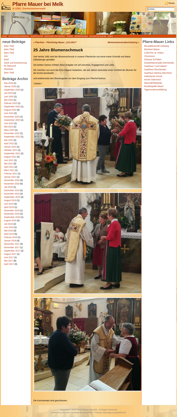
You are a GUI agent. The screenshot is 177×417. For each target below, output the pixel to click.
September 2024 (12, 106)
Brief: (6, 59)
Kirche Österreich (152, 79)
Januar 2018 (10, 240)
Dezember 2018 (11, 210)
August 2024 (10, 110)
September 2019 (12, 197)
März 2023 (9, 130)
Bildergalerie (81, 36)
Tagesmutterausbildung (155, 89)
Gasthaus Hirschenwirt (155, 69)
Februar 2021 (10, 173)
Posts (172, 3)
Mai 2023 (8, 126)
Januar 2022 (10, 147)
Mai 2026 (8, 83)
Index (110, 36)
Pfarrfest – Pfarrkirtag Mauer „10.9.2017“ (56, 42)
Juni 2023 (8, 123)
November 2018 (11, 214)
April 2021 (9, 167)
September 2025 (12, 90)
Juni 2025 (8, 96)
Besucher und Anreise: (55, 36)
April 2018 (9, 234)
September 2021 (12, 153)
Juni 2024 (8, 113)
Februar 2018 (10, 237)
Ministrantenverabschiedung (122, 42)
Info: (6, 56)
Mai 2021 (8, 163)
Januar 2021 (10, 177)
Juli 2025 (8, 93)
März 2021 (9, 170)
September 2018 (12, 217)
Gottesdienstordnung (18, 36)
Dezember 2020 (11, 180)
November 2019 (11, 193)
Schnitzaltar (37, 36)
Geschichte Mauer (97, 36)
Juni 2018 (8, 227)
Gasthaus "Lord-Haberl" (155, 66)
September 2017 (12, 251)
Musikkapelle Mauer (154, 86)
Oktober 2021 (10, 150)
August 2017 (10, 254)
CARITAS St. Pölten (154, 53)
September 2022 (12, 136)
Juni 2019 (8, 204)
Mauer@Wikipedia (153, 83)
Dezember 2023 (11, 116)
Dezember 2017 (11, 244)
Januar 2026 (10, 86)
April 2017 (9, 264)
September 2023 (12, 120)
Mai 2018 (8, 230)
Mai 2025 (8, 100)
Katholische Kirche (153, 76)
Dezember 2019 (11, 190)
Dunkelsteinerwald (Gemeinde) (159, 63)
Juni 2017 (8, 257)
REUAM (65, 412)
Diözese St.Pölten (152, 59)
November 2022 (11, 133)
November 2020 (11, 183)
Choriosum (149, 56)
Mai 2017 (8, 260)
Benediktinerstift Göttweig (156, 46)
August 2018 (10, 220)
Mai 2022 (8, 140)
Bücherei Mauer (152, 49)
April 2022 (9, 143)
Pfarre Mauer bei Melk (37, 4)
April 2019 (9, 207)
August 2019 (10, 200)
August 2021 (10, 157)
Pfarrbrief (8, 69)
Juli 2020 (8, 187)
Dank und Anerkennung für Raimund (15, 64)
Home (4, 36)
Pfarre (70, 36)
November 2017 (11, 247)
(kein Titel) (9, 46)
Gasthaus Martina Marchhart (158, 73)
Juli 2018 (8, 224)
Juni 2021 (8, 160)
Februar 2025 (10, 103)
